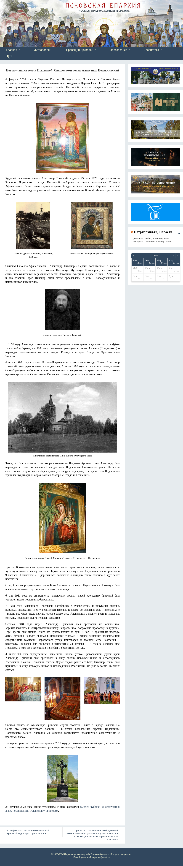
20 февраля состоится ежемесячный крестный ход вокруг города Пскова (28, 832)
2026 (155, 255)
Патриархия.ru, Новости (153, 232)
